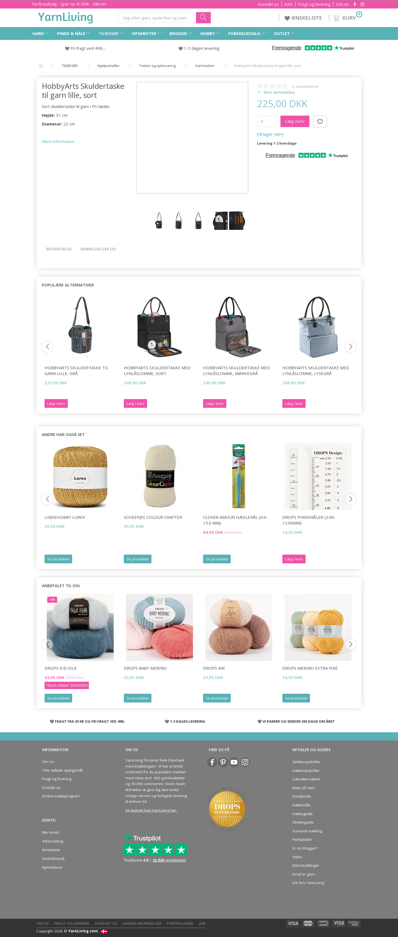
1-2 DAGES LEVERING (187, 721)
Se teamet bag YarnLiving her (150, 810)
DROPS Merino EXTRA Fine (310, 668)
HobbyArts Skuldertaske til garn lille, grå (77, 370)
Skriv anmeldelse (278, 92)
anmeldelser (305, 86)
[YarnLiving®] (65, 17)
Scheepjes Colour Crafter (153, 517)
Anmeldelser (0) (98, 248)
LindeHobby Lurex (65, 517)
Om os (342, 4)
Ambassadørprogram (61, 795)
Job (202, 923)
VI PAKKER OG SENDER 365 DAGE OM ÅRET (299, 721)
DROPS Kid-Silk (61, 668)
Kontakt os (268, 4)
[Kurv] (347, 17)
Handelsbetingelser (142, 923)
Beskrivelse (59, 248)
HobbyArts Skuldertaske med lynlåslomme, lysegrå (315, 370)
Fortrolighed (180, 923)
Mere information (58, 141)
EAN (288, 4)
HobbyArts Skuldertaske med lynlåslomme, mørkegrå (236, 370)
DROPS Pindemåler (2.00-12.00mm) (309, 520)
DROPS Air (214, 668)
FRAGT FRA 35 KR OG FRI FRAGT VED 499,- (90, 721)
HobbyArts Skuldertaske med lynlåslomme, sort (157, 370)
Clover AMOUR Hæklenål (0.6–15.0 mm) (235, 520)
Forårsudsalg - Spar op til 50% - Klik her (69, 4)
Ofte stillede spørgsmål (62, 770)
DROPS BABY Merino (145, 668)
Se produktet (58, 559)
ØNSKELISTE (304, 17)
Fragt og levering (314, 4)
